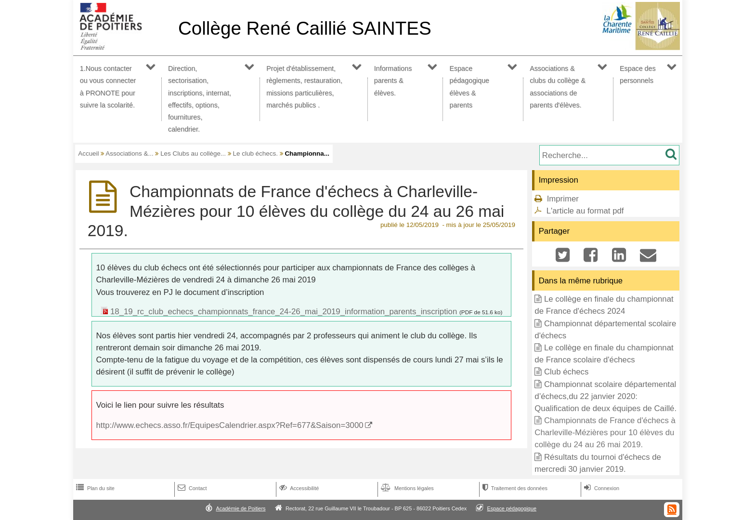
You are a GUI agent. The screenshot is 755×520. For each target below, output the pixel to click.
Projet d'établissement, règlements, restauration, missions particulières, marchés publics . (304, 87)
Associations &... (129, 153)
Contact (191, 488)
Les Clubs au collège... (193, 153)
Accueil (88, 153)
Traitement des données (514, 488)
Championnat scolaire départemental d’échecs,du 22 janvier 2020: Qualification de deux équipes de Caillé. (605, 396)
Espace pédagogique (512, 508)
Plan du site (94, 488)
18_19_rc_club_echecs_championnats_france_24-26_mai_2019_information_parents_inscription (283, 311)
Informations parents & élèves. (393, 80)
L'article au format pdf (585, 210)
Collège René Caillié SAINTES (304, 28)
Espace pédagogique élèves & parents (470, 87)
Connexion (600, 488)
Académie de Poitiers (240, 508)
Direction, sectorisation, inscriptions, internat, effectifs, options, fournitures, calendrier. (199, 99)
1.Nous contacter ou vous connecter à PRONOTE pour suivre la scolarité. (108, 87)
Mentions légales (406, 488)
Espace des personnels (638, 74)
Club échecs (566, 371)
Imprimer (563, 198)
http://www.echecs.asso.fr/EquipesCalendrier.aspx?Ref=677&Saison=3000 (230, 425)
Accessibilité (298, 488)
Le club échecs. (255, 153)
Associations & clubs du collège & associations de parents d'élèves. (558, 87)
